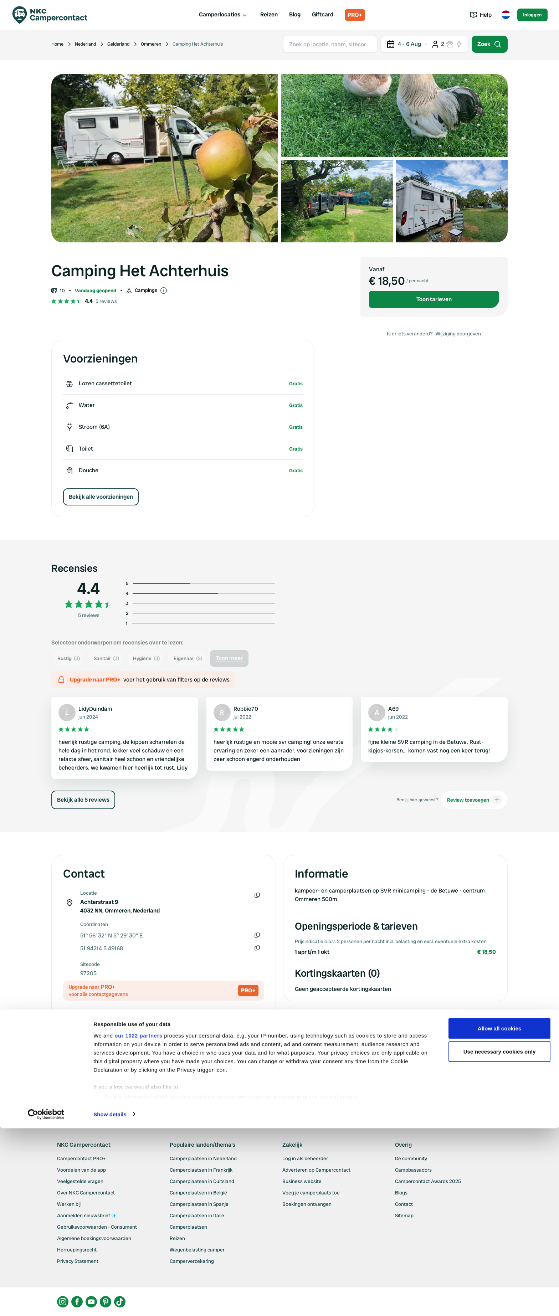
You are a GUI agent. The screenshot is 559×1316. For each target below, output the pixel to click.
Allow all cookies (500, 1216)
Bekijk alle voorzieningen (101, 496)
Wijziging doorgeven (458, 333)
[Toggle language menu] (505, 15)
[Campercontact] (54, 15)
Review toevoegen (474, 800)
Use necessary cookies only (499, 1240)
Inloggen (532, 15)
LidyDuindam (95, 709)
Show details (110, 1302)
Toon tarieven (434, 299)
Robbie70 (246, 709)
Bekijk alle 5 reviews (83, 799)
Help (481, 15)
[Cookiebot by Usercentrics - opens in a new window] (46, 1302)
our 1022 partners (138, 1223)
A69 (393, 709)
